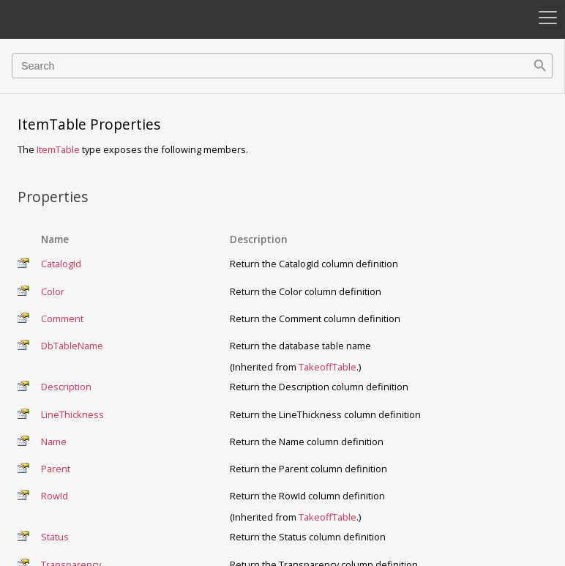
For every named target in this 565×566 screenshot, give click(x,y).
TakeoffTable (327, 366)
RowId (54, 495)
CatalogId (61, 263)
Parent (55, 468)
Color (52, 291)
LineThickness (72, 414)
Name (54, 441)
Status (55, 536)
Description (66, 386)
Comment (62, 318)
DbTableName (72, 345)
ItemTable (58, 149)
